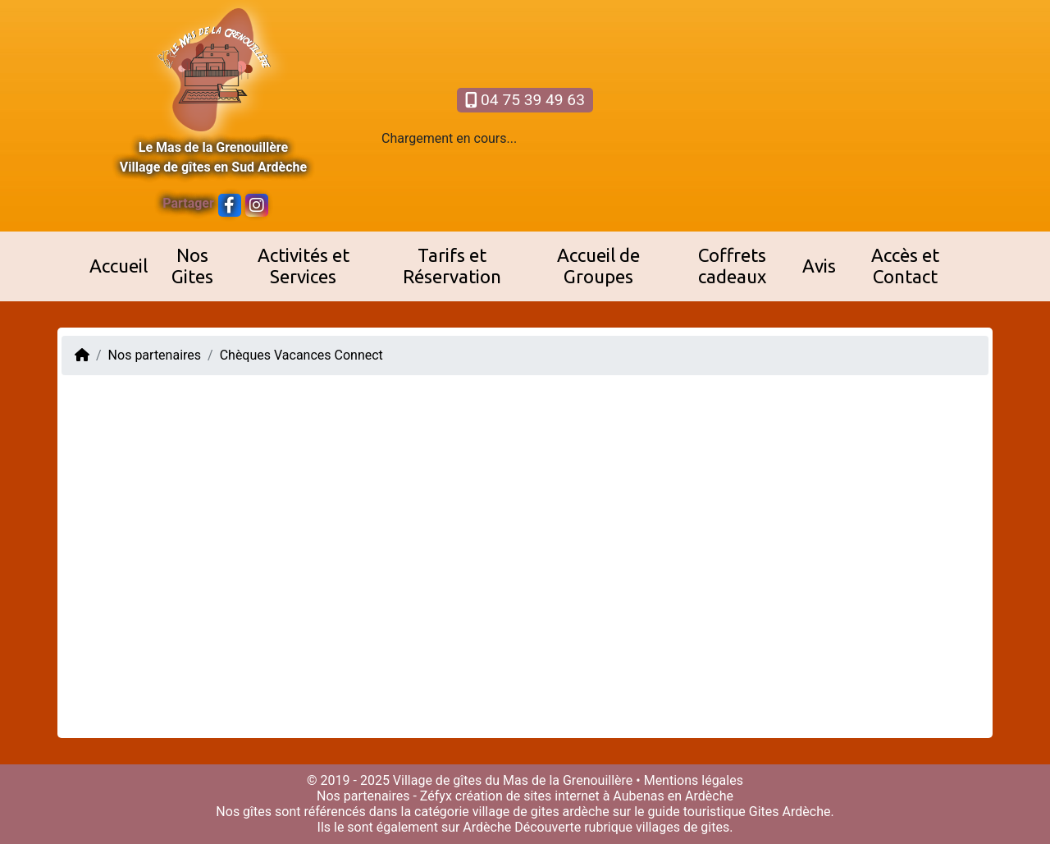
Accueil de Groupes (598, 266)
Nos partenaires (154, 355)
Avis (819, 265)
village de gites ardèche (540, 811)
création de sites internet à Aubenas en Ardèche (594, 796)
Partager (188, 203)
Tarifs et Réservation (452, 266)
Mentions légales (693, 780)
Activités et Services (303, 266)
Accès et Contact (905, 266)
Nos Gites (192, 266)
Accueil (118, 265)
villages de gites (682, 827)
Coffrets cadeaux (732, 266)
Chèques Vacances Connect (301, 355)
